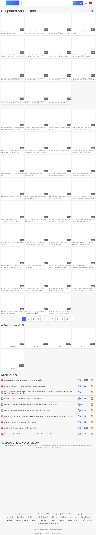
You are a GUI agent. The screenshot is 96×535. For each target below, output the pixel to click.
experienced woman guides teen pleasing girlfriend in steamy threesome (27, 413)
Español (61, 520)
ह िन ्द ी (86, 520)
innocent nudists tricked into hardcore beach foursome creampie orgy (26, 389)
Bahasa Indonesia (68, 514)
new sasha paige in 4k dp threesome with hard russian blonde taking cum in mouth (30, 407)
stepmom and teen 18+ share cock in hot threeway (20, 425)
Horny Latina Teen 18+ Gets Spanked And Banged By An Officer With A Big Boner (30, 437)
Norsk (26, 520)
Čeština (63, 517)
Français (56, 514)
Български (54, 523)
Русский (52, 520)
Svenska (43, 520)
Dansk (40, 514)
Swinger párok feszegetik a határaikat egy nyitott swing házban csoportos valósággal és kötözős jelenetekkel (38, 419)
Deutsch (34, 520)
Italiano (23, 514)
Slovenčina (20, 517)
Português (9, 520)
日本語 (30, 517)
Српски (18, 520)
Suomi (38, 517)
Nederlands (73, 517)
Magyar (70, 520)
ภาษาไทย (15, 514)
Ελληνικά (54, 517)
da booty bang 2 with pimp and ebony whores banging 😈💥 (23, 383)
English (45, 517)
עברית (6, 514)
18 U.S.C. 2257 (56, 533)
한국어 (80, 514)
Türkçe (32, 514)
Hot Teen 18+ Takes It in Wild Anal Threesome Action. (21, 431)
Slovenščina (85, 517)
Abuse (47, 533)
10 (67, 321)
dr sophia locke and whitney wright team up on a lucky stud (23, 401)
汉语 (77, 520)
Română (88, 514)
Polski (47, 514)
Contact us (38, 533)
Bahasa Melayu (43, 523)
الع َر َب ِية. (10, 517)
